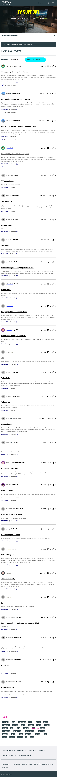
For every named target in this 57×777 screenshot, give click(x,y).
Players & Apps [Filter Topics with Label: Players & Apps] (17, 731)
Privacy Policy (32, 764)
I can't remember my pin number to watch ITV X (20, 623)
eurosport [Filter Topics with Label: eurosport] (5, 728)
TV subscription (7, 181)
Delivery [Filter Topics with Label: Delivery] (23, 725)
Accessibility (6, 764)
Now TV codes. (7, 490)
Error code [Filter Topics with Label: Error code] (46, 725)
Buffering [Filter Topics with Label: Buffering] (38, 722)
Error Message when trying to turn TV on (17, 268)
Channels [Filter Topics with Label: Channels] (46, 722)
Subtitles (5, 245)
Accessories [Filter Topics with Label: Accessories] (5, 722)
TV (17, 82)
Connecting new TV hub (10, 535)
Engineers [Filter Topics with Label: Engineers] (39, 725)
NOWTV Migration (8, 555)
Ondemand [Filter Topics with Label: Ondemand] (26, 728)
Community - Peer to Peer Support (15, 72)
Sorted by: (4, 59)
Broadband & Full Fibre (13, 750)
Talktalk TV (5, 378)
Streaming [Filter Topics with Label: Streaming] (12, 737)
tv (2, 603)
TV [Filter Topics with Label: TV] (26, 737)
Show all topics (27, 45)
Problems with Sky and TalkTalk (13, 336)
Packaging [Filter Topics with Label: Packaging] (42, 728)
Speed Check (25, 755)
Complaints (16, 764)
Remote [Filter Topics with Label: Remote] (13, 734)
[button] (49, 3)
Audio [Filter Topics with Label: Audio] (13, 722)
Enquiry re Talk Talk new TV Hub (14, 312)
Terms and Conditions (46, 764)
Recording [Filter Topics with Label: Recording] (5, 734)
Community (42, 3)
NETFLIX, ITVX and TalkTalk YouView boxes (18, 126)
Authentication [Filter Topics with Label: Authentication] (22, 722)
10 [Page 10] (33, 706)
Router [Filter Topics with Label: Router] (21, 734)
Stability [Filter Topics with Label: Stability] (5, 737)
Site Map (5, 767)
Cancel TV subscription (10, 468)
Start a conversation (33, 60)
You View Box (6, 201)
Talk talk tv (5, 402)
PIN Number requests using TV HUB (15, 99)
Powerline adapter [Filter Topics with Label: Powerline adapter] (30, 731)
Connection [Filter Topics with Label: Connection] (15, 725)
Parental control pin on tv (11, 514)
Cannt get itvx (7, 665)
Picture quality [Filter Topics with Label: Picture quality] (6, 731)
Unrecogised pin (7, 687)
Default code (6, 225)
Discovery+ (6, 290)
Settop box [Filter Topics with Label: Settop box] (28, 734)
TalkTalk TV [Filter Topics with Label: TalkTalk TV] (20, 737)
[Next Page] (37, 706)
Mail (41, 750)
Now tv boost (6, 424)
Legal (23, 764)
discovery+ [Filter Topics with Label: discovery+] (31, 725)
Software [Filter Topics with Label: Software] (38, 734)
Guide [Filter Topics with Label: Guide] (12, 728)
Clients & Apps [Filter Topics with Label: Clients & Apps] (6, 725)
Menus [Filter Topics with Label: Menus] (18, 728)
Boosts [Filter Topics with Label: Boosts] (30, 722)
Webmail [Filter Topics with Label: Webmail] (32, 737)
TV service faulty (8, 579)
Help (31, 750)
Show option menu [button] (54, 36)
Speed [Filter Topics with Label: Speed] (45, 734)
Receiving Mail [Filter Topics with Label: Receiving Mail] (41, 731)
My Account (8, 755)
